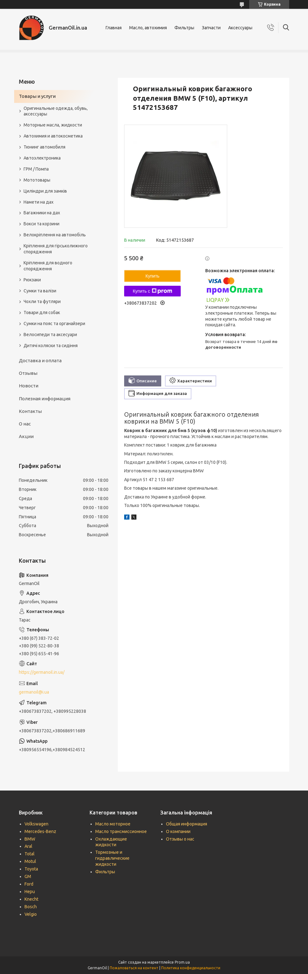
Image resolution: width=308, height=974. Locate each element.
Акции (26, 436)
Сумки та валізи (40, 290)
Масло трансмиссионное (121, 831)
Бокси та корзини (41, 223)
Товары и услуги (37, 96)
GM (28, 876)
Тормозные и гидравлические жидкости (112, 858)
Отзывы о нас (180, 839)
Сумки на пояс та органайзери (54, 323)
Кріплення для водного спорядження (48, 265)
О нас (25, 423)
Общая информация (186, 823)
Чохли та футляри (42, 301)
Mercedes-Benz (40, 831)
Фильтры (184, 27)
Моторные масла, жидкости (53, 124)
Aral (28, 846)
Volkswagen (36, 823)
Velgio (31, 914)
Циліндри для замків (45, 191)
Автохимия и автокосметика (53, 135)
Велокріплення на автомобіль (55, 234)
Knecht (31, 899)
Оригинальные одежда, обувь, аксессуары (56, 111)
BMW (30, 839)
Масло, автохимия (148, 27)
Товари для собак (42, 312)
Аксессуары (240, 27)
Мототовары (37, 180)
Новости (28, 385)
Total (30, 853)
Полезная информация (44, 398)
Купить (152, 276)
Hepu (30, 891)
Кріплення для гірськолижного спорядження (56, 248)
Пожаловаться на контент (134, 968)
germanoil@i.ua (34, 692)
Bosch (31, 906)
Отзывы (28, 373)
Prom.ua (182, 962)
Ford (29, 884)
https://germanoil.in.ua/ (41, 672)
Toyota (31, 868)
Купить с (152, 291)
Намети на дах (38, 202)
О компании (178, 831)
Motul (30, 861)
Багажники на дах (42, 212)
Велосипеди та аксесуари (50, 334)
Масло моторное (112, 823)
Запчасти (211, 27)
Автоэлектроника (42, 157)
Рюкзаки (32, 279)
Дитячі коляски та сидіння (51, 345)
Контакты (30, 411)
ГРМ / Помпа (36, 169)
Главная (114, 27)
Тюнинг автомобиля (44, 146)
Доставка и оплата (40, 360)
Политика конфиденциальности (190, 968)
